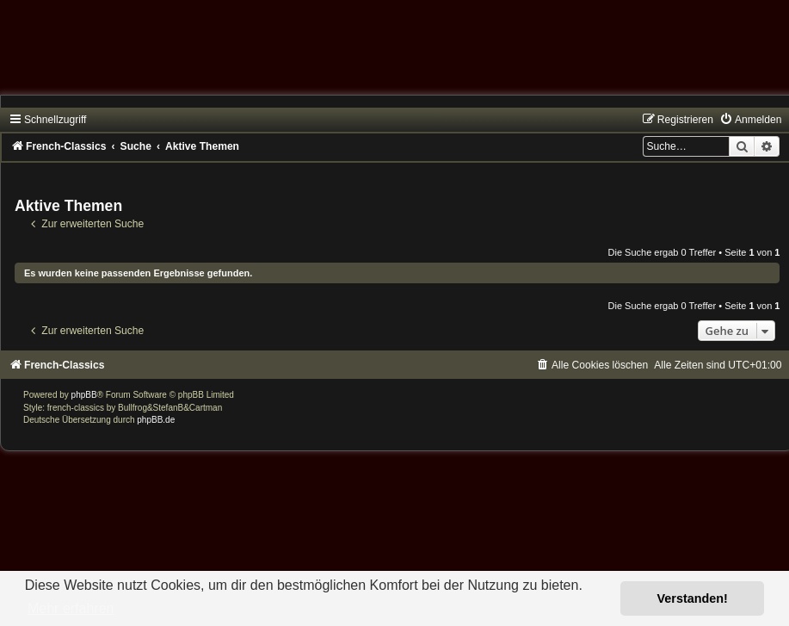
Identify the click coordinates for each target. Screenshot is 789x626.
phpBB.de (156, 420)
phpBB (84, 395)
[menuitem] (750, 120)
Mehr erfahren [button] (71, 608)
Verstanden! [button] (692, 598)
